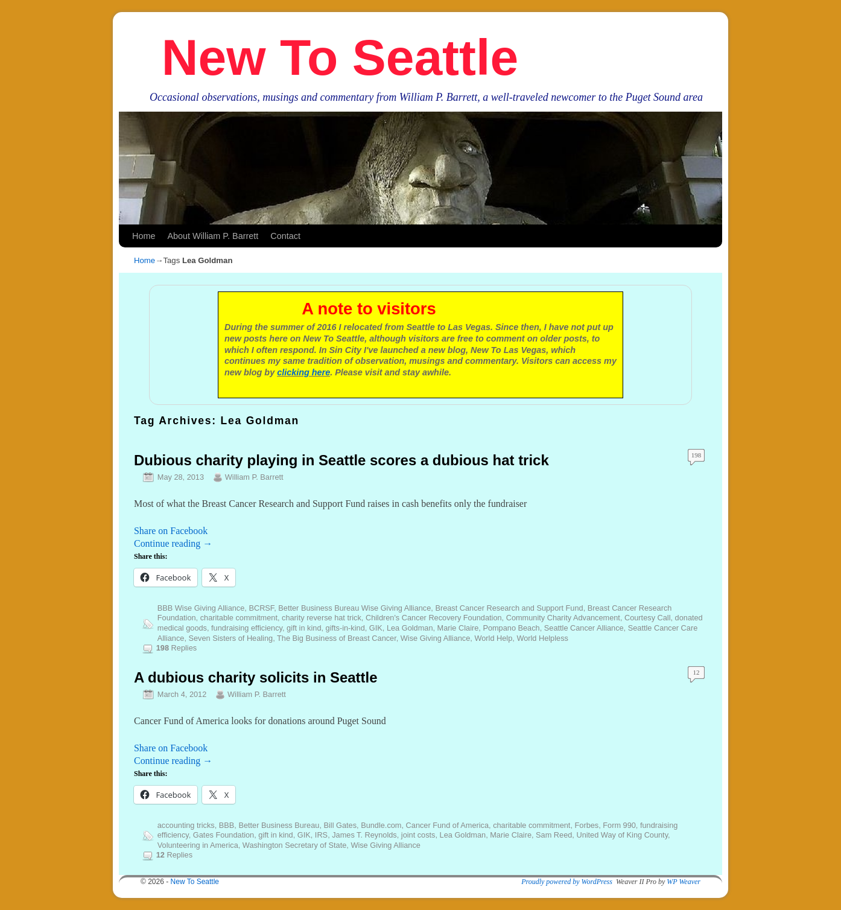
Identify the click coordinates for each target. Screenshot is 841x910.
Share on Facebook (171, 531)
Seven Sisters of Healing (231, 638)
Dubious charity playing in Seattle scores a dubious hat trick (341, 460)
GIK (375, 627)
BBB (227, 825)
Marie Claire (458, 627)
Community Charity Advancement (563, 617)
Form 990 (619, 825)
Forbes (587, 825)
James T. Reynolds (364, 834)
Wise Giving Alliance (436, 638)
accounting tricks (186, 825)
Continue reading (173, 543)
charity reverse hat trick (321, 617)
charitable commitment (239, 617)
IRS (321, 834)
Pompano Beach (511, 627)
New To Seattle (340, 57)
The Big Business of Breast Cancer (336, 638)
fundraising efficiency (246, 627)
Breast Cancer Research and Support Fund (509, 607)
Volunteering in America (197, 845)
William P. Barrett (254, 477)
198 (696, 455)
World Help (493, 638)
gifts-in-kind (345, 627)
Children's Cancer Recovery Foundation (434, 617)
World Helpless (542, 638)
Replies (176, 647)
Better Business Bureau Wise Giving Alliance (354, 607)
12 (696, 672)
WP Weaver (683, 881)
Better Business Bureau (278, 825)
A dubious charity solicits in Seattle (255, 677)
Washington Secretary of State (294, 845)
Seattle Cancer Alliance (584, 627)
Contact (285, 236)
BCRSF (261, 607)
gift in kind (304, 627)
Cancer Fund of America (447, 825)
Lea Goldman (410, 627)
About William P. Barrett (212, 236)
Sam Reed (554, 834)
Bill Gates (340, 825)
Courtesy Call (647, 617)
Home (143, 236)
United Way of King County (622, 834)
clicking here (303, 372)
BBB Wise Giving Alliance (201, 607)
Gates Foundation (223, 834)
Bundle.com (381, 825)
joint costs (418, 834)
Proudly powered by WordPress (566, 881)
